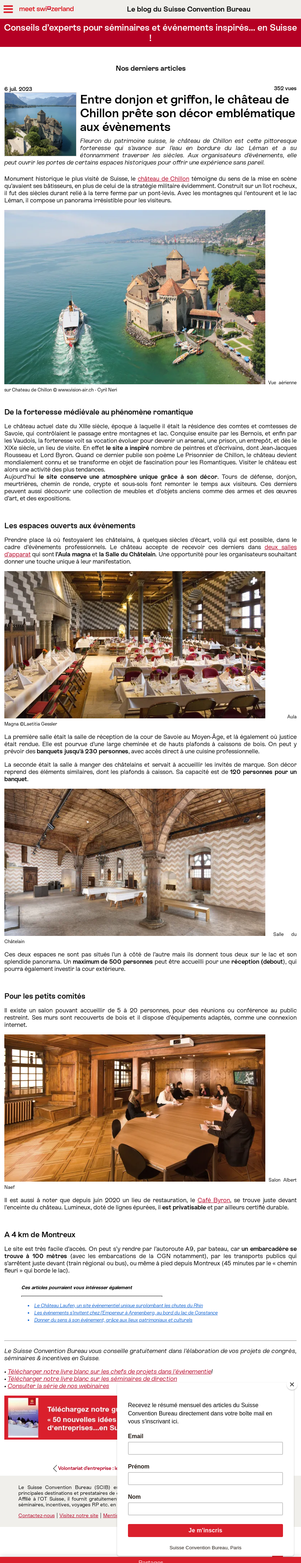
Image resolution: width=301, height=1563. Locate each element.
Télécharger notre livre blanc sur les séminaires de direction (92, 1378)
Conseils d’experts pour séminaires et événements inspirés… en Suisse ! (150, 32)
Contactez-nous (36, 1515)
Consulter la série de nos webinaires (58, 1385)
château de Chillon (163, 178)
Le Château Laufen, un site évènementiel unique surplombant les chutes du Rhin (118, 1305)
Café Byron (214, 1200)
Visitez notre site (78, 1515)
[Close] (292, 1384)
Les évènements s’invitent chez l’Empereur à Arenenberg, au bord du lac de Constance (126, 1312)
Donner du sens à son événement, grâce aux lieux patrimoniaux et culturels (113, 1320)
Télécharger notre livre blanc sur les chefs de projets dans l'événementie (109, 1371)
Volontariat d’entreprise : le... (90, 1468)
